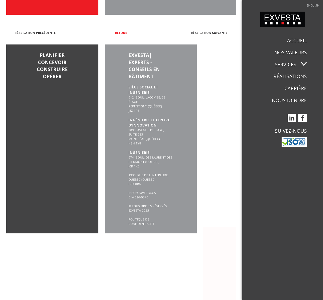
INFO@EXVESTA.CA (142, 200)
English (312, 5)
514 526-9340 (138, 204)
